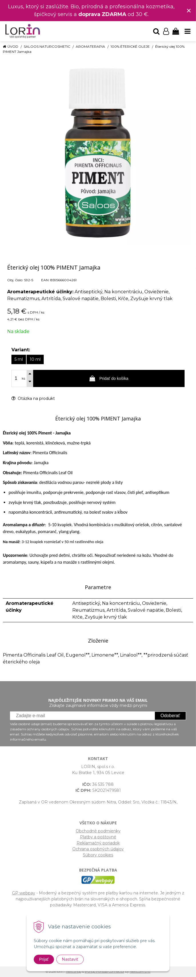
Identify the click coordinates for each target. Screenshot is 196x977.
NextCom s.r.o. (140, 972)
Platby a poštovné (98, 837)
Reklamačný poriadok (98, 843)
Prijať (44, 959)
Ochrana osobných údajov (98, 849)
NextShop (73, 972)
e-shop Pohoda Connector (104, 972)
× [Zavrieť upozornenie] (188, 10)
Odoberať (170, 715)
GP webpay (23, 893)
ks (23, 378)
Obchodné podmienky (98, 831)
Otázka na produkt (33, 398)
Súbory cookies (98, 855)
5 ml (19, 359)
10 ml (35, 359)
